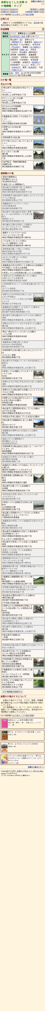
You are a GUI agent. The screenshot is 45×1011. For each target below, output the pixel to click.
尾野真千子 (17, 42)
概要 (36, 12)
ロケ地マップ (18, 15)
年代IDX (4, 9)
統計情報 (30, 15)
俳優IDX (4, 12)
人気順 (41, 9)
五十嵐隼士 (35, 47)
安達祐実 (32, 67)
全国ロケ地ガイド (24, 771)
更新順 (33, 9)
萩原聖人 (36, 62)
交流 (42, 12)
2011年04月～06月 (17, 36)
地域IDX (13, 12)
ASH (34, 771)
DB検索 (29, 12)
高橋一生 (24, 50)
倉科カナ (38, 42)
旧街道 (36, 23)
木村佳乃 (16, 67)
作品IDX (13, 9)
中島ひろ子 (17, 70)
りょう (25, 65)
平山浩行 (16, 47)
